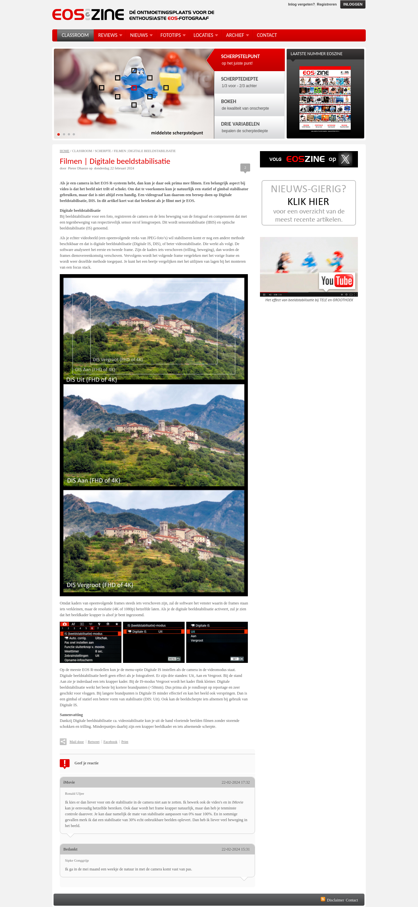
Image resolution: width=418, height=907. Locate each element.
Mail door (77, 741)
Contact (352, 900)
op (90, 168)
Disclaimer (335, 900)
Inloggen (352, 4)
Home (64, 151)
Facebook (111, 741)
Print (124, 741)
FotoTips (171, 35)
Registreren (327, 4)
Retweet (94, 741)
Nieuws (139, 35)
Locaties (203, 35)
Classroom (82, 151)
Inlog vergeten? (301, 4)
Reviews (108, 35)
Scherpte (103, 151)
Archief (235, 35)
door (63, 168)
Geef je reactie (86, 763)
